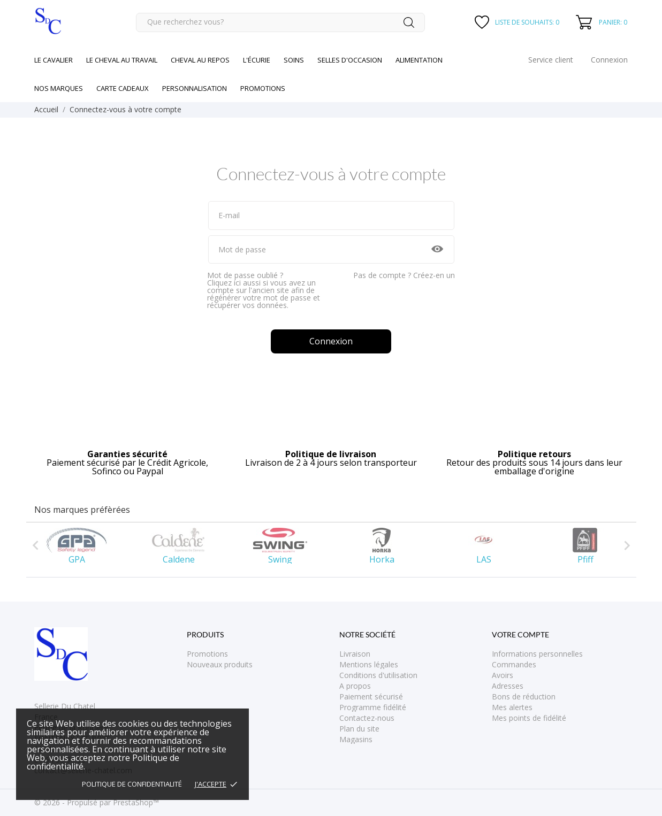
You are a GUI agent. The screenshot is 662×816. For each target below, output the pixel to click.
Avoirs (502, 675)
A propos (355, 686)
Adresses (507, 686)
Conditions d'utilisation (378, 675)
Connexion (331, 341)
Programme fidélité (372, 707)
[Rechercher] (280, 22)
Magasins (355, 739)
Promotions (207, 654)
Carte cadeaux (122, 88)
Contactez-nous (366, 718)
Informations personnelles (537, 654)
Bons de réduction (524, 696)
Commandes (514, 664)
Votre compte (520, 634)
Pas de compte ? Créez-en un (404, 275)
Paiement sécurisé (371, 696)
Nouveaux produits (220, 664)
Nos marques (58, 88)
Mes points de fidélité (529, 718)
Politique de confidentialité (132, 784)
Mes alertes (512, 707)
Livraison (354, 654)
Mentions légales (368, 664)
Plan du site (359, 728)
